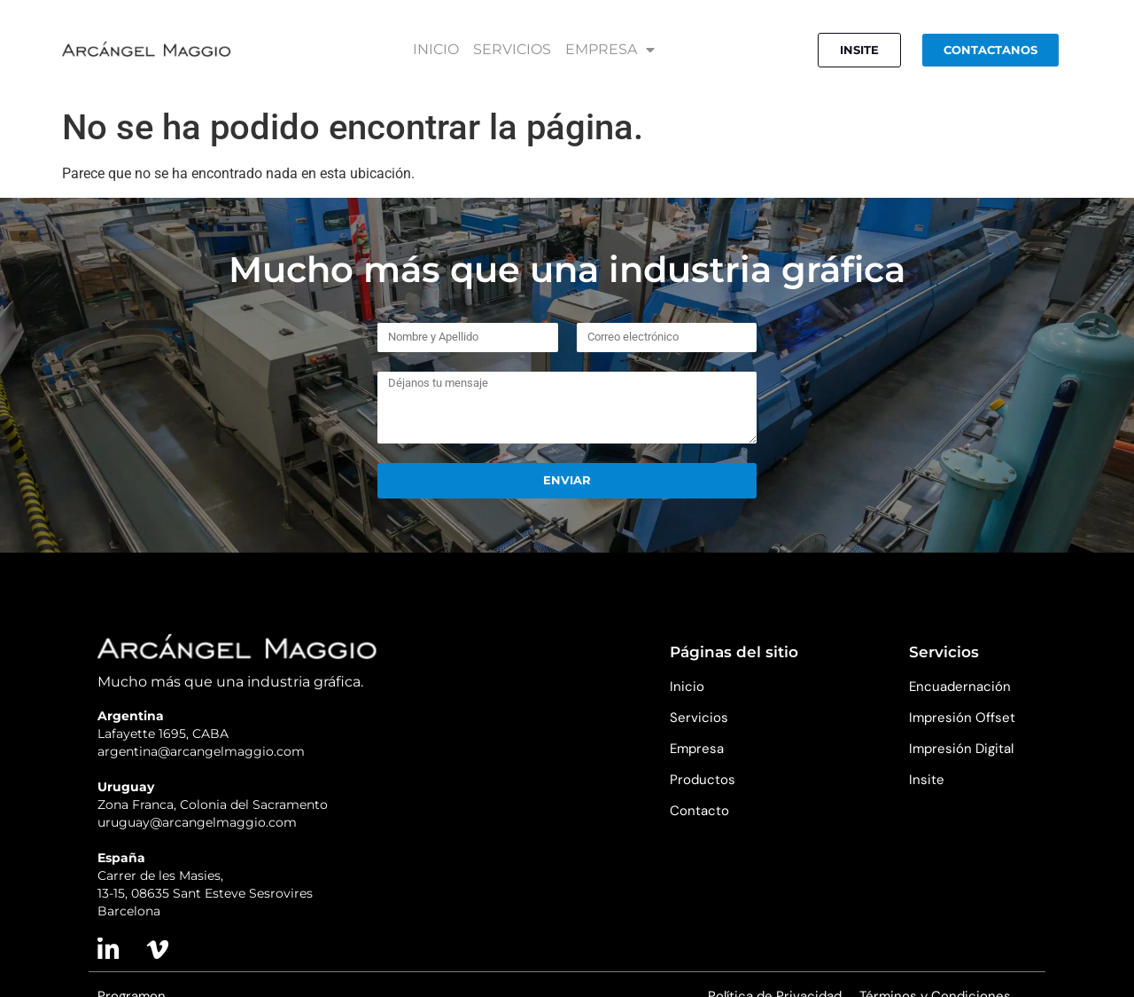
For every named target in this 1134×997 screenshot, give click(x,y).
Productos (702, 780)
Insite (926, 780)
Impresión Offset (962, 717)
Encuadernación (960, 686)
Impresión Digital (961, 749)
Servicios (699, 717)
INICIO (436, 50)
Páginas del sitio (734, 652)
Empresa (697, 749)
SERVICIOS (512, 50)
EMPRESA (610, 50)
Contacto (699, 811)
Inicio (687, 686)
